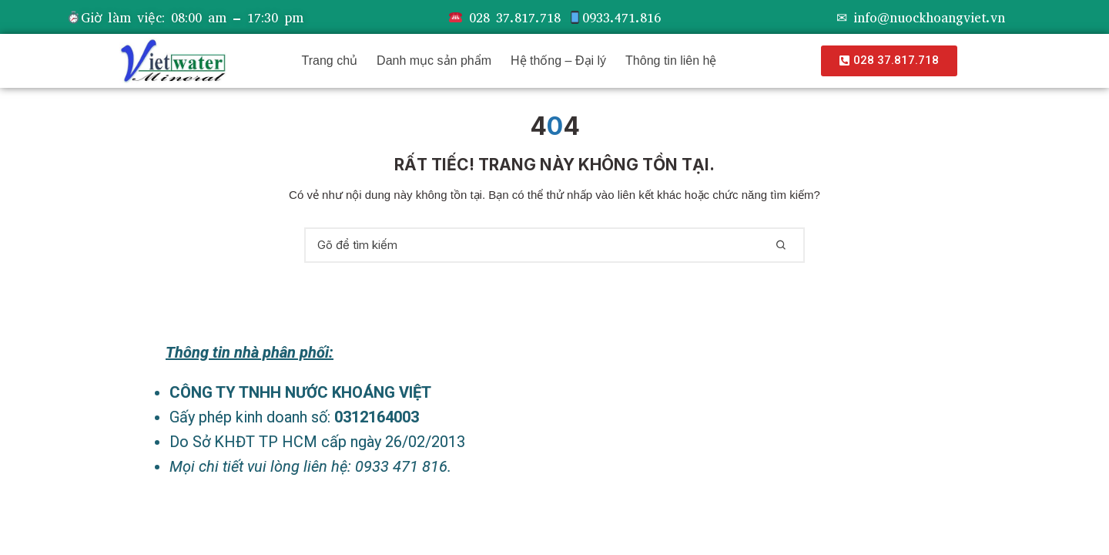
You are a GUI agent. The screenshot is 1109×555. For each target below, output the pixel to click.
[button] (889, 60)
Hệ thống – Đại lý (558, 60)
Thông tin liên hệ (670, 60)
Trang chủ (330, 60)
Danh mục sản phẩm (434, 60)
